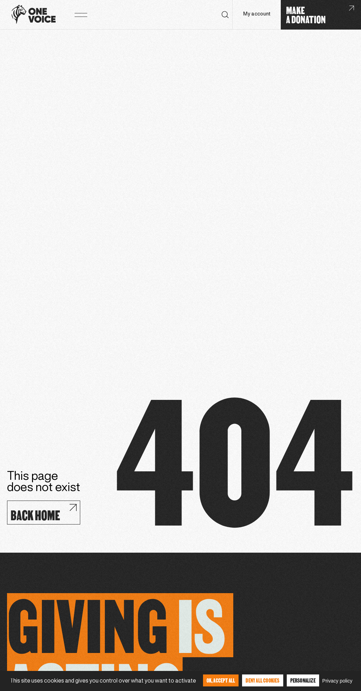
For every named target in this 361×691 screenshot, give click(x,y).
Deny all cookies (262, 680)
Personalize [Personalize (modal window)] (303, 680)
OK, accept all (221, 680)
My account (256, 14)
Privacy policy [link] (337, 681)
